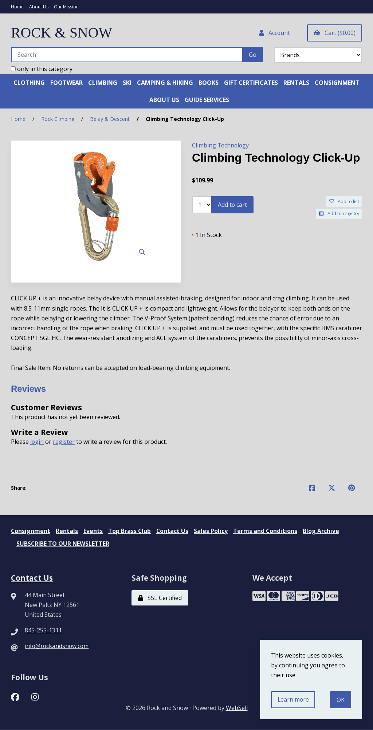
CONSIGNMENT (337, 83)
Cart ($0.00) (335, 33)
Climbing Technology (221, 146)
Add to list (344, 201)
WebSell (237, 708)
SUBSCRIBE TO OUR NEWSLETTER (63, 544)
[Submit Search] (252, 54)
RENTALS (296, 83)
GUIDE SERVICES (207, 100)
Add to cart (232, 205)
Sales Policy (212, 531)
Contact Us (173, 531)
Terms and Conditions (266, 531)
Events (93, 531)
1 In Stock (207, 234)
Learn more (294, 699)
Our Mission (66, 7)
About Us (38, 7)
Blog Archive (322, 531)
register (64, 442)
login (37, 442)
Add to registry (339, 213)
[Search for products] (127, 54)
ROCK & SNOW (62, 33)
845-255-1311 (43, 631)
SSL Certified (160, 598)
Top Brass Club (130, 531)
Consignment (31, 531)
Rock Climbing (57, 119)
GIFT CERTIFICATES (251, 83)
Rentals (67, 531)
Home (17, 7)
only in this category (41, 69)
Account (274, 33)
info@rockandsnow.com (57, 646)
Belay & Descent (110, 119)
